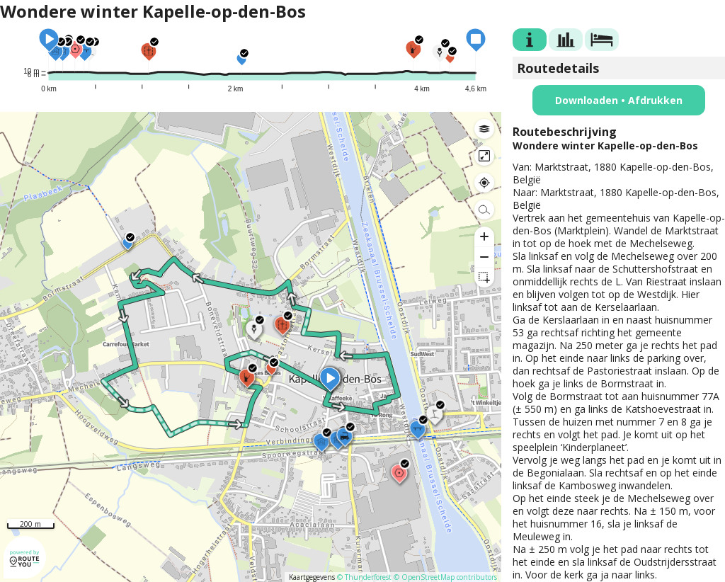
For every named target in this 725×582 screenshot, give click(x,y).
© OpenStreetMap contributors (445, 577)
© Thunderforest (364, 577)
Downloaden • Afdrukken (619, 100)
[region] (250, 347)
